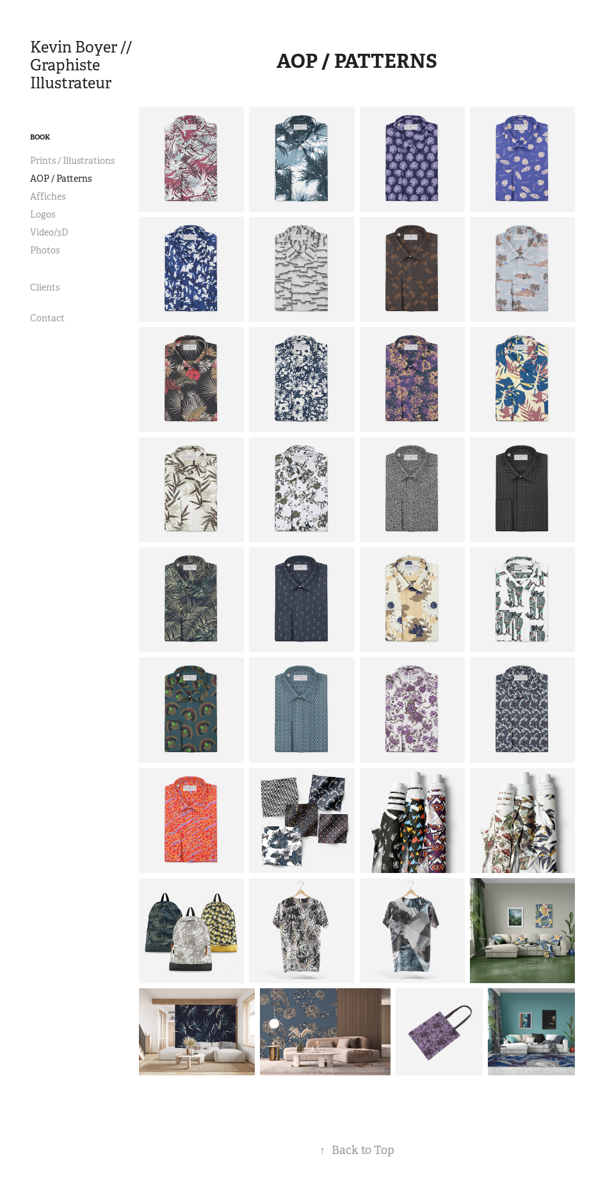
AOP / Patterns (61, 178)
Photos (45, 250)
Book (40, 136)
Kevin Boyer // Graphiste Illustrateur (82, 65)
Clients (45, 287)
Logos (42, 214)
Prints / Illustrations (72, 160)
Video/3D (49, 232)
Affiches (47, 196)
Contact (47, 318)
